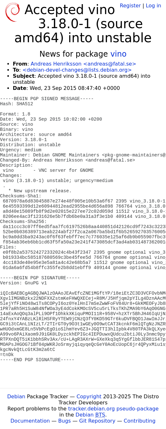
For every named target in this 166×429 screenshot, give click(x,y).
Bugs (64, 421)
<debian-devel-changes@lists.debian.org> (77, 70)
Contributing (140, 421)
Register (130, 6)
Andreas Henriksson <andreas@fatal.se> (83, 64)
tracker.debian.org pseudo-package (113, 409)
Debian (16, 396)
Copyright (89, 396)
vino (118, 54)
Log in (153, 6)
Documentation (30, 421)
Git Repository (97, 421)
